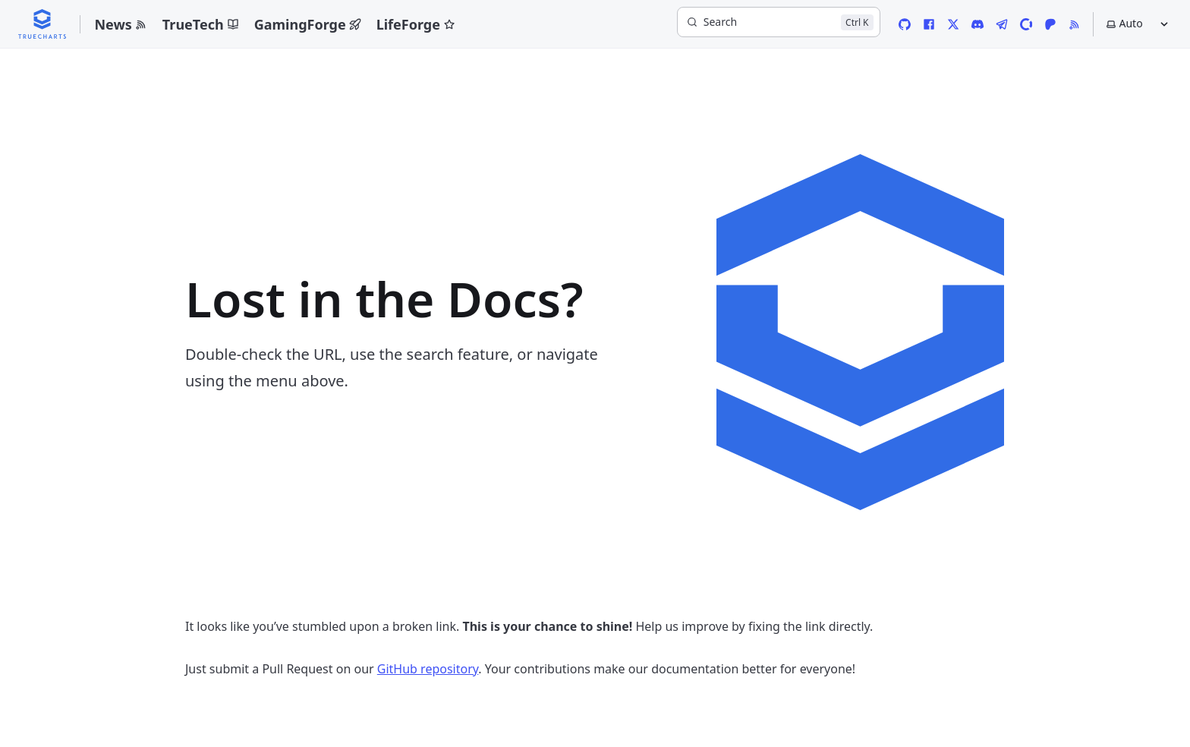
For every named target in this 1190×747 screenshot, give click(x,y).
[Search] (778, 22)
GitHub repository (428, 668)
